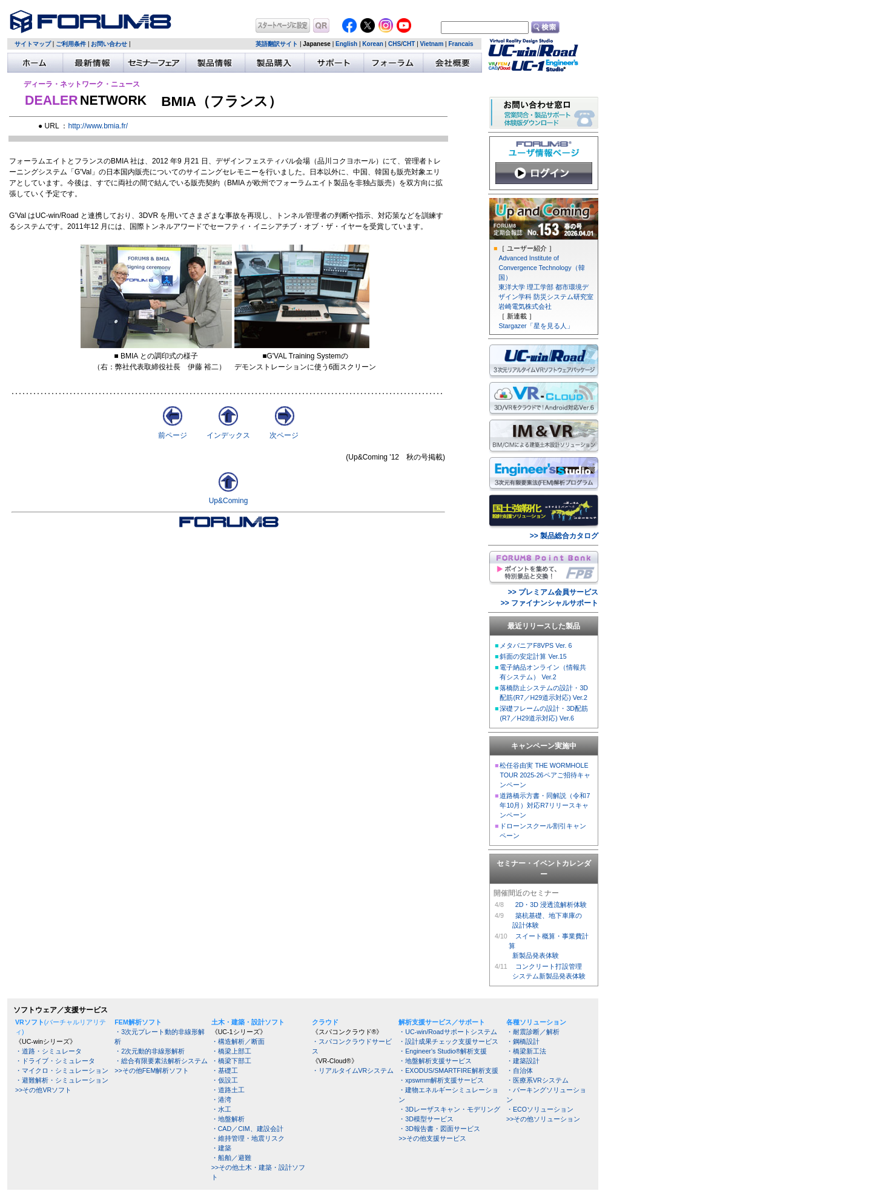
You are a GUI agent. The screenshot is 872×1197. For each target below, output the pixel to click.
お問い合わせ (109, 44)
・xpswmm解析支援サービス (441, 1080)
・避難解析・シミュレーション (61, 1080)
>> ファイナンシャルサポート (549, 603)
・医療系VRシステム (537, 1080)
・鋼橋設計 (523, 1041)
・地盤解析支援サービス (435, 1060)
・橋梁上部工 (231, 1051)
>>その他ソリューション (543, 1119)
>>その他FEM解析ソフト (151, 1070)
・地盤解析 (228, 1119)
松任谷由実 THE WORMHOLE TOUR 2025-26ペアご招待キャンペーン (545, 775)
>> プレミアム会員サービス (553, 592)
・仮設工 (224, 1080)
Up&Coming (228, 500)
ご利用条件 (71, 44)
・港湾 (221, 1099)
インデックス (228, 435)
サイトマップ (33, 44)
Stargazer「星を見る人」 (535, 325)
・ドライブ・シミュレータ (55, 1060)
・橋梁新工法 (526, 1051)
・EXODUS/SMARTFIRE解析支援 (448, 1070)
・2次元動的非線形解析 (149, 1051)
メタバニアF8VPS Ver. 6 (536, 645)
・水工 (221, 1109)
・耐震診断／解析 (533, 1031)
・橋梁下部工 (231, 1060)
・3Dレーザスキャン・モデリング (449, 1109)
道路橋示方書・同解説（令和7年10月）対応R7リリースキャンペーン (545, 805)
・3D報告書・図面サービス (439, 1128)
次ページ (284, 435)
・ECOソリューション (539, 1109)
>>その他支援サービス (432, 1138)
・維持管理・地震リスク (248, 1138)
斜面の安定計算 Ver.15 (533, 656)
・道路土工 (228, 1089)
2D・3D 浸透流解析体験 (551, 904)
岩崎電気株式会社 (525, 306)
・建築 (221, 1148)
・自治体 (519, 1070)
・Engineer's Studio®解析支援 (442, 1051)
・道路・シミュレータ (48, 1051)
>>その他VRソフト (43, 1089)
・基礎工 (224, 1070)
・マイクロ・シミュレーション (61, 1070)
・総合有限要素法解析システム (161, 1060)
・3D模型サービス (426, 1119)
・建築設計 (523, 1060)
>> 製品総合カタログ (564, 536)
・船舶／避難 (231, 1157)
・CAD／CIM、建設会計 (247, 1128)
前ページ (172, 435)
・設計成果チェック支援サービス (448, 1041)
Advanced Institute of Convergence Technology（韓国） (541, 267)
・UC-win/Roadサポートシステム (447, 1031)
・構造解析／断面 (238, 1041)
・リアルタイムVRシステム (353, 1070)
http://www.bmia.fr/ (98, 126)
